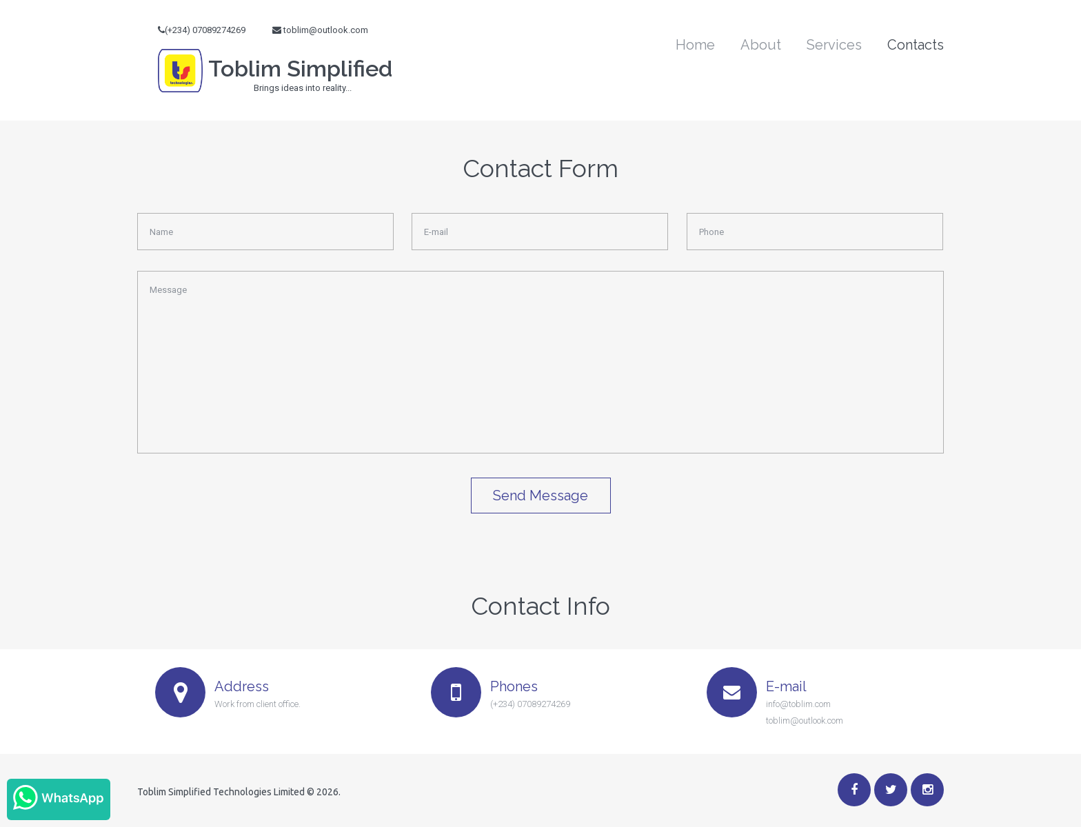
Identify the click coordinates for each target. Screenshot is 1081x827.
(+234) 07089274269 (530, 704)
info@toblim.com (798, 704)
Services (834, 45)
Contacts (915, 45)
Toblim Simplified (275, 75)
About (760, 45)
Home (695, 45)
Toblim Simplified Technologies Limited (221, 791)
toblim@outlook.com (325, 30)
